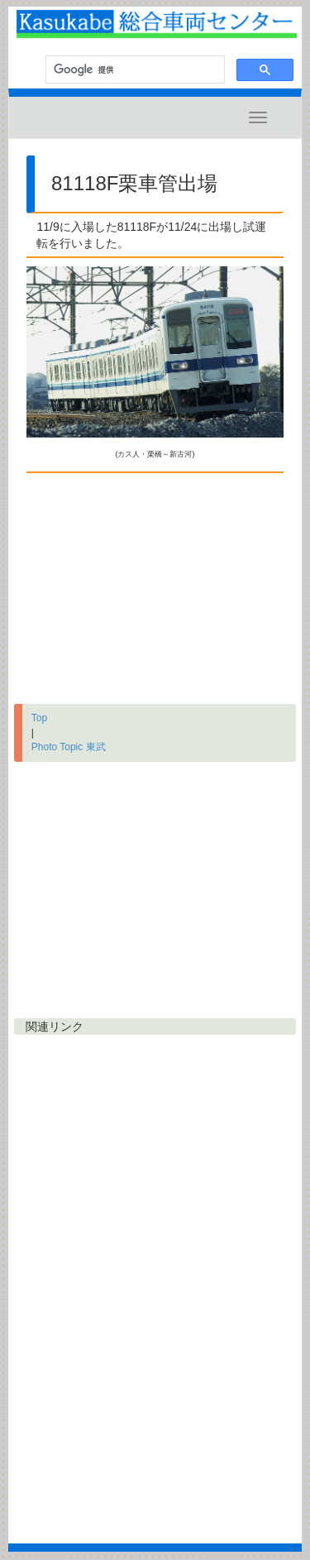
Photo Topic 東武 (68, 747)
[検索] (133, 69)
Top (39, 718)
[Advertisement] (155, 584)
